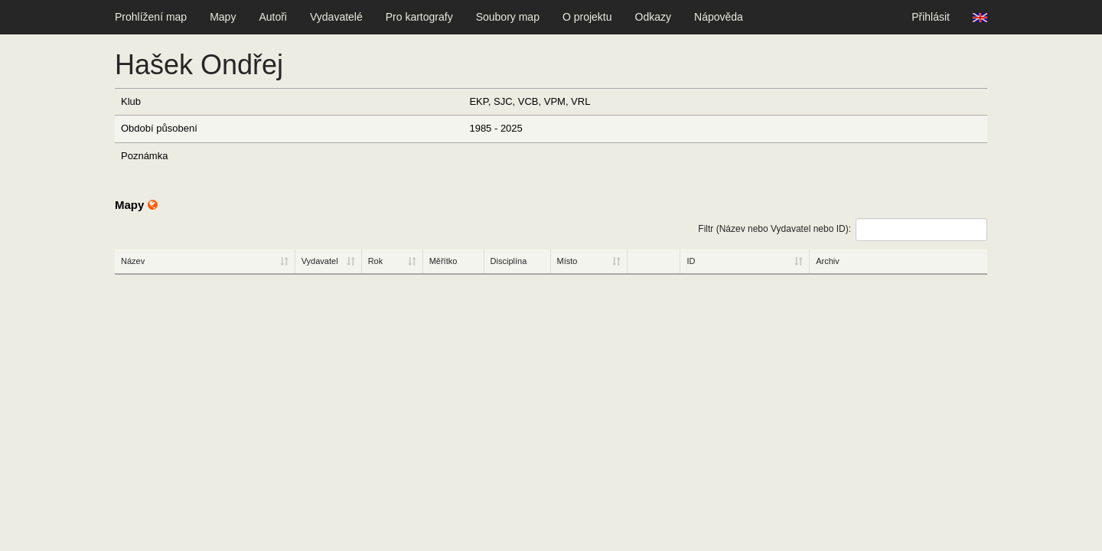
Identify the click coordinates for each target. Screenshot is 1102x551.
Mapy (223, 17)
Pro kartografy (419, 17)
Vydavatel (320, 261)
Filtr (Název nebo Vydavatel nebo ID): (842, 229)
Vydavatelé (336, 17)
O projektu (587, 17)
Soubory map (508, 17)
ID (690, 261)
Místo (567, 261)
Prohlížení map (151, 17)
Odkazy (653, 17)
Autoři (273, 17)
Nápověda (718, 17)
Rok (375, 261)
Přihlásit (930, 17)
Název (133, 261)
